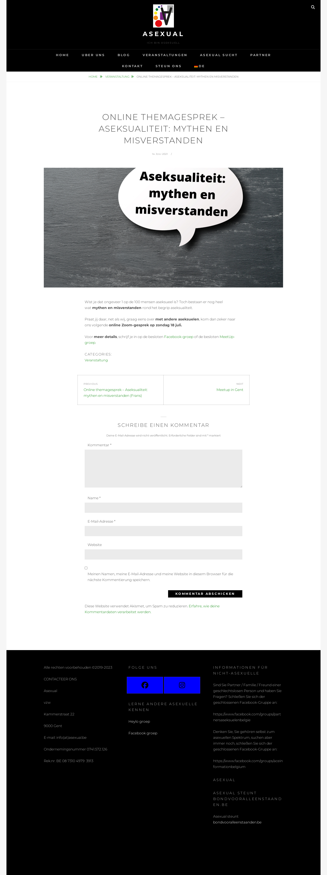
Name (94, 498)
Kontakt (132, 66)
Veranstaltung (117, 76)
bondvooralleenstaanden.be (237, 822)
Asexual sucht (219, 55)
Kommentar (99, 445)
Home (62, 55)
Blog (124, 55)
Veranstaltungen (165, 55)
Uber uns (93, 55)
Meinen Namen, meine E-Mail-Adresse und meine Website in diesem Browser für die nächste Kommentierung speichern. (160, 577)
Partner (260, 55)
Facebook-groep (178, 337)
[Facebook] (145, 685)
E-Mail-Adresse (101, 521)
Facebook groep (142, 733)
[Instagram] (182, 685)
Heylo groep (139, 721)
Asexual (164, 34)
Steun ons (169, 66)
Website (95, 545)
